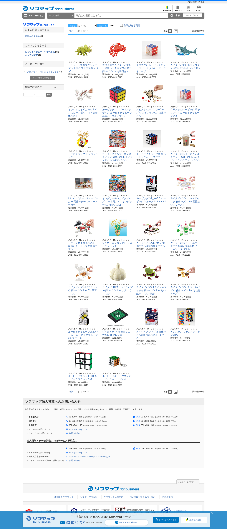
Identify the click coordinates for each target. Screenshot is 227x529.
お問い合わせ (75, 433)
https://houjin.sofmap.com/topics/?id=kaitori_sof (89, 456)
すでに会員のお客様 (167, 520)
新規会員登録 (167, 9)
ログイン (199, 9)
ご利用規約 (192, 2)
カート (188, 9)
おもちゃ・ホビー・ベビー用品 (42, 51)
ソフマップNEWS (88, 497)
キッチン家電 (33, 55)
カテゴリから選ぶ (36, 16)
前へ (72, 31)
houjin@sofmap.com (78, 429)
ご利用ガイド (178, 9)
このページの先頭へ (187, 482)
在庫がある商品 (34, 36)
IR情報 (201, 2)
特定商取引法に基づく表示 (142, 497)
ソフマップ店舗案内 (113, 497)
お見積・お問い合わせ (126, 522)
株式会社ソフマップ (64, 497)
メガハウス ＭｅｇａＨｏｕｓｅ (45, 72)
